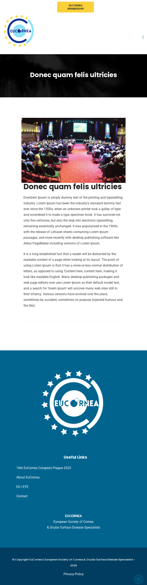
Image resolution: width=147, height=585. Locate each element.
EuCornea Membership (75, 7)
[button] (143, 37)
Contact (22, 496)
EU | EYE (22, 487)
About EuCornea (28, 477)
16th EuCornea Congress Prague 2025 (43, 468)
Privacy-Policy (73, 574)
